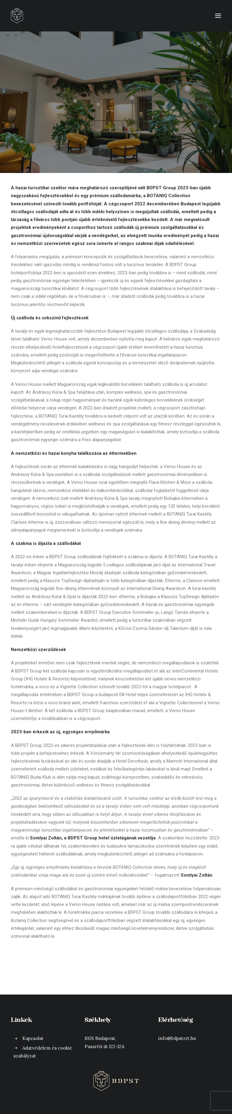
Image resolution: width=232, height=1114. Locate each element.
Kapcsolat (33, 1038)
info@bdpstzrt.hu (177, 1038)
